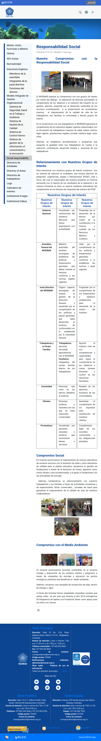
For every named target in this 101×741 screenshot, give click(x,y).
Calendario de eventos (14, 189)
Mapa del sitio (50, 676)
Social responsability (17, 158)
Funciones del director (16, 90)
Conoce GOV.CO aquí (87, 737)
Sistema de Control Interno (17, 134)
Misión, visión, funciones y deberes (17, 47)
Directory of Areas (16, 170)
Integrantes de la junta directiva (18, 83)
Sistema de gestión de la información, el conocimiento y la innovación (17, 146)
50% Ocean (12, 58)
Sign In (64, 671)
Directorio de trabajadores (13, 177)
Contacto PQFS (50, 728)
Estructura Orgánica (17, 69)
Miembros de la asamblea (17, 75)
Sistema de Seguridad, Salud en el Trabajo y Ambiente (18, 112)
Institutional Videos (17, 201)
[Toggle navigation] (92, 12)
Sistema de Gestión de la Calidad (16, 125)
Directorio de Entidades (13, 164)
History (10, 53)
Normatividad (14, 64)
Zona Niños (83, 728)
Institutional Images (17, 196)
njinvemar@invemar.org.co (43, 663)
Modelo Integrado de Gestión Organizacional (17, 99)
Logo (9, 183)
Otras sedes (37, 666)
